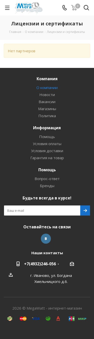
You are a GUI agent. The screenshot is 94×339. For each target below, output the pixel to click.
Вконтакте (46, 239)
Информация (47, 128)
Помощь (47, 136)
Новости (47, 94)
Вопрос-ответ (47, 178)
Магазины (47, 108)
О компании (47, 87)
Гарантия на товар (47, 157)
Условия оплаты (47, 143)
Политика (47, 115)
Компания (47, 78)
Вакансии (47, 101)
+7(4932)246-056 (40, 264)
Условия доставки (47, 150)
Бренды (47, 185)
